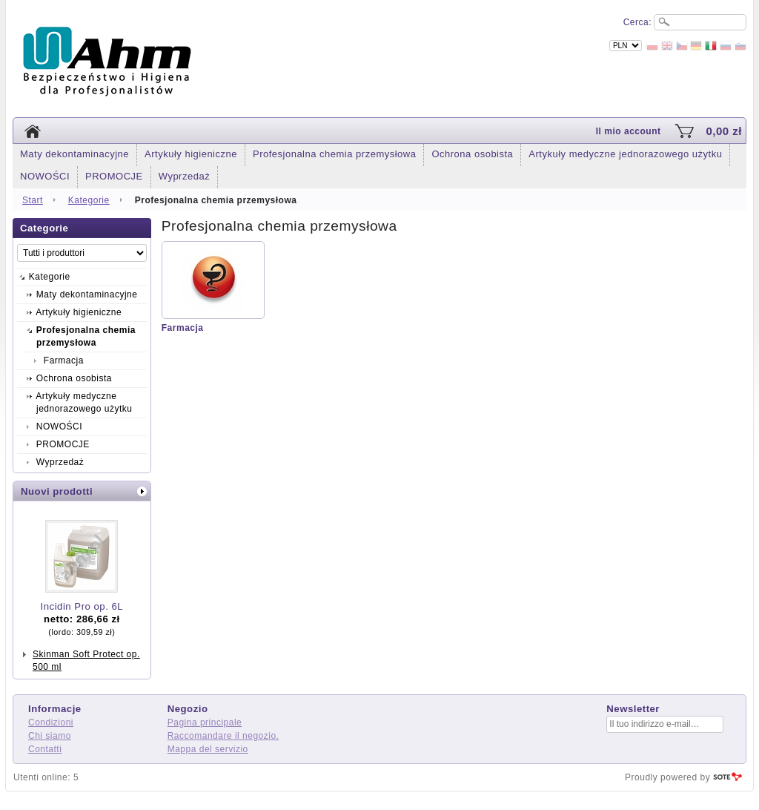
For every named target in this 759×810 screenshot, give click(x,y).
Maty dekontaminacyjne (74, 153)
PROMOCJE (114, 176)
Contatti (45, 749)
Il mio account (628, 131)
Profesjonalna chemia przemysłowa (334, 153)
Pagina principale (205, 722)
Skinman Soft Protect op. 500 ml (86, 660)
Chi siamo (49, 736)
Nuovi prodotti (57, 491)
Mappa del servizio (208, 749)
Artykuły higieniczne (191, 153)
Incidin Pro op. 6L (82, 606)
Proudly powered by (667, 777)
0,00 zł (724, 131)
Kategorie (89, 200)
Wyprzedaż (184, 176)
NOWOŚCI (45, 176)
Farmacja (183, 328)
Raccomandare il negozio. (223, 736)
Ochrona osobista (472, 153)
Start (32, 200)
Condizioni (50, 722)
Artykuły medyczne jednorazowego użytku (625, 153)
